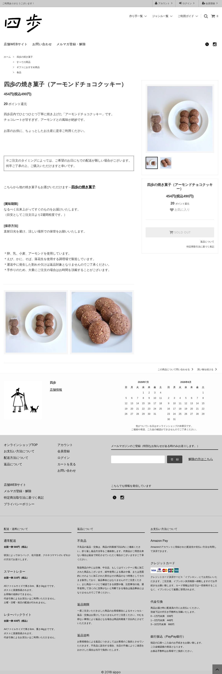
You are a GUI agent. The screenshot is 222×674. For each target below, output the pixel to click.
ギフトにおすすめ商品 (28, 67)
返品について (207, 241)
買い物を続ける (207, 369)
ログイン (187, 3)
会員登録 (210, 3)
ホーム (7, 57)
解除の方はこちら (200, 459)
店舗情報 (56, 389)
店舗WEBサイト (16, 44)
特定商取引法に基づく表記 (200, 246)
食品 (19, 72)
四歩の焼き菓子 (25, 57)
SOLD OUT (180, 232)
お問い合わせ (42, 44)
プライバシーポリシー (19, 504)
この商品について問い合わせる (176, 369)
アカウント (164, 3)
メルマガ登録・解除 (71, 44)
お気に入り (180, 210)
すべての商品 (23, 62)
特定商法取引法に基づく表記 (24, 497)
